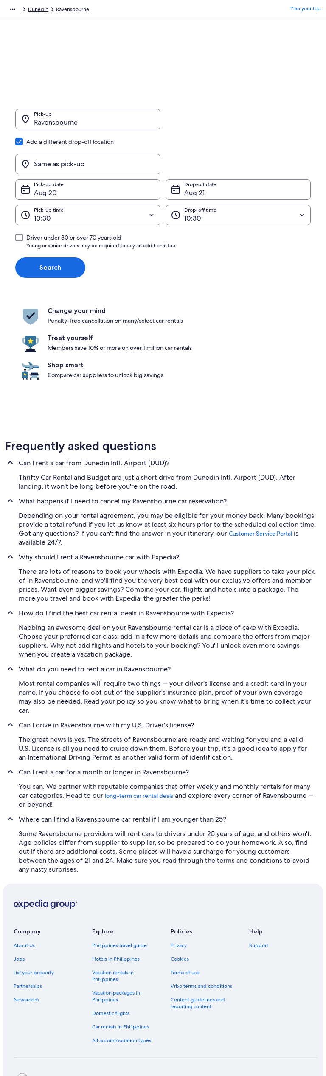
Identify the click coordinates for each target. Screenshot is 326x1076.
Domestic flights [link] (110, 947)
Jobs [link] (19, 892)
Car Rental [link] (62, 10)
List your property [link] (34, 906)
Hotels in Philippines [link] (116, 892)
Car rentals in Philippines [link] (120, 960)
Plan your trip (305, 10)
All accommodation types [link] (121, 974)
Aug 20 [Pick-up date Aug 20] (45, 152)
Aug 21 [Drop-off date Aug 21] (194, 152)
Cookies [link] (180, 892)
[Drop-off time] (238, 174)
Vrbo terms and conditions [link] (201, 920)
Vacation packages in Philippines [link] (116, 930)
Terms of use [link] (185, 906)
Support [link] (258, 879)
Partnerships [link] (28, 920)
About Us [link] (24, 879)
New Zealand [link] (97, 10)
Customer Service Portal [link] (260, 467)
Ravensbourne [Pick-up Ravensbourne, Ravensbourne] (56, 126)
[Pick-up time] (87, 174)
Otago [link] (127, 10)
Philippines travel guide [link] (119, 879)
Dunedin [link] (152, 10)
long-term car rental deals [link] (139, 729)
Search (50, 227)
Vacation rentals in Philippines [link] (113, 910)
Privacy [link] (179, 879)
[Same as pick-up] (238, 123)
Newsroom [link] (26, 933)
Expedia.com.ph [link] (24, 10)
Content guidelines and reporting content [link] (198, 937)
